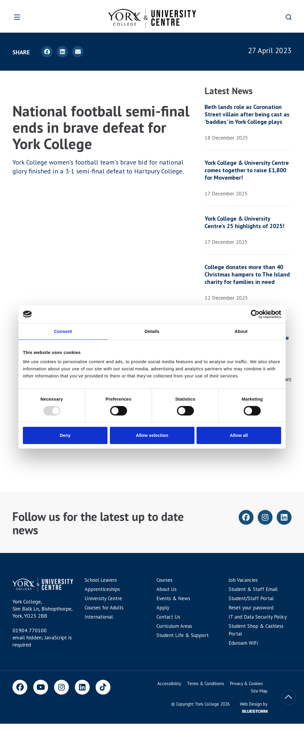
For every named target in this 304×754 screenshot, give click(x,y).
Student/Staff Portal (251, 598)
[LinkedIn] (82, 687)
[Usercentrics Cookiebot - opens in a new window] (255, 314)
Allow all (239, 435)
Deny (65, 435)
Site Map (259, 691)
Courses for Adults (104, 607)
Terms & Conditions (205, 683)
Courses (164, 580)
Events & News (173, 598)
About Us (166, 589)
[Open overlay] (32, 17)
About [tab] (241, 331)
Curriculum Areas (174, 626)
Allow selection (152, 435)
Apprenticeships (102, 589)
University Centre (103, 598)
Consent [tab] (63, 331)
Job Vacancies (243, 580)
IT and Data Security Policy (258, 617)
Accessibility (169, 683)
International (99, 617)
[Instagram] (61, 687)
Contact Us (168, 617)
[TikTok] (103, 687)
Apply (162, 607)
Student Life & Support (182, 635)
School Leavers (101, 580)
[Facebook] (19, 687)
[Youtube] (40, 687)
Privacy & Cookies (246, 683)
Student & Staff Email (253, 589)
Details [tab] (152, 331)
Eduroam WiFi (243, 643)
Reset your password (251, 607)
